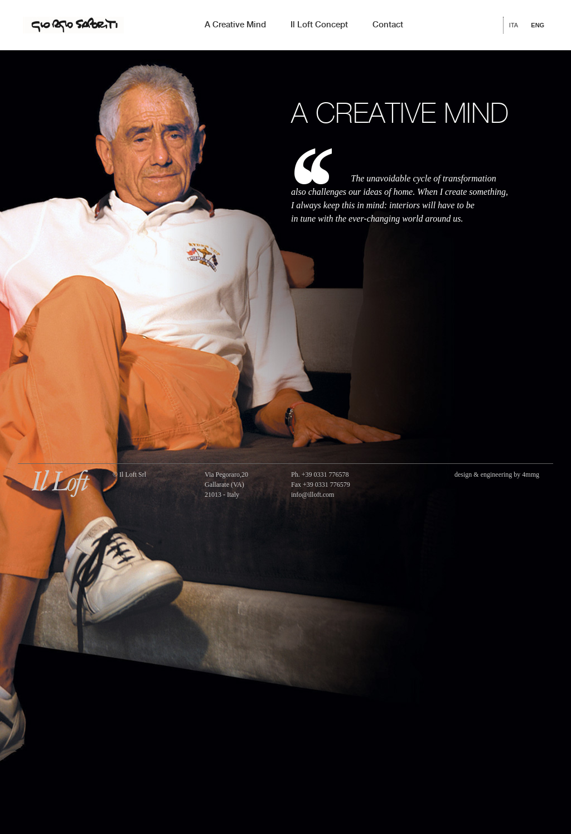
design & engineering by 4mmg (496, 474)
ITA (513, 25)
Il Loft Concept (319, 25)
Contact (387, 25)
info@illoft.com (312, 495)
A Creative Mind (235, 25)
